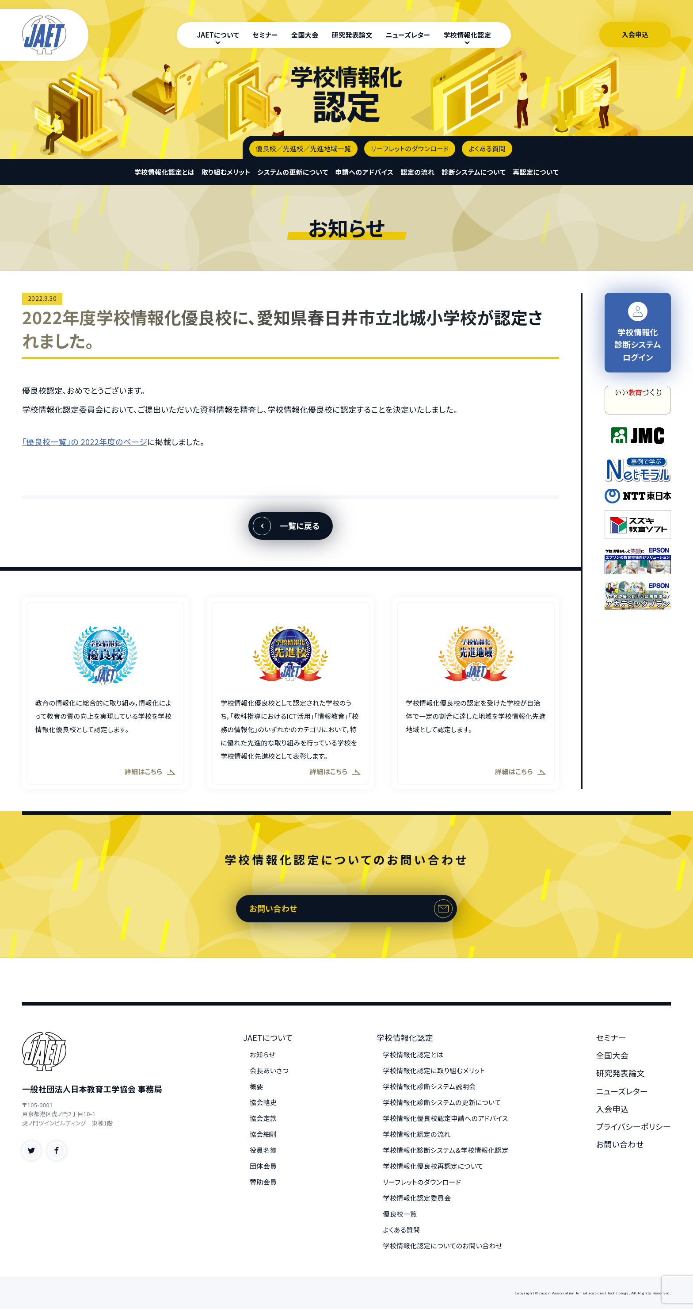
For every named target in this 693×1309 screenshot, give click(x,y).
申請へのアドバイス (364, 172)
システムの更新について (292, 172)
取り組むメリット (226, 172)
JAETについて (218, 34)
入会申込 (635, 34)
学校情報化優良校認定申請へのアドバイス (445, 1118)
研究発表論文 (352, 34)
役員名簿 (263, 1150)
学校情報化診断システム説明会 (429, 1086)
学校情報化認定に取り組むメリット (434, 1070)
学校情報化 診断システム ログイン (638, 332)
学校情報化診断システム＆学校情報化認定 (446, 1150)
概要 (256, 1086)
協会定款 (263, 1118)
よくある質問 (487, 148)
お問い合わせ (273, 908)
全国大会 (305, 34)
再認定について (536, 172)
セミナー (265, 34)
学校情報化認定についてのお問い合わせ (443, 1245)
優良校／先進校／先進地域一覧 (303, 148)
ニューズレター (408, 34)
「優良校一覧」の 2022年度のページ (84, 441)
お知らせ (262, 1054)
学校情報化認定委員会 (417, 1197)
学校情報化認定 (467, 34)
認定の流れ (417, 172)
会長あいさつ (269, 1070)
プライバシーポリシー (633, 1126)
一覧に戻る (300, 525)
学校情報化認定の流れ (417, 1134)
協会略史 (263, 1102)
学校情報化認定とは (164, 172)
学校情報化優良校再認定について (433, 1166)
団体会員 (263, 1166)
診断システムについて (474, 172)
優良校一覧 (400, 1213)
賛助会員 (263, 1181)
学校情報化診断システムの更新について (442, 1102)
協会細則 (263, 1134)
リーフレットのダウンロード (410, 148)
